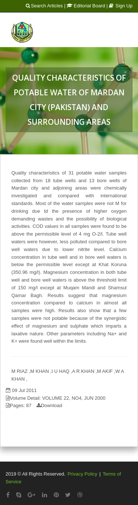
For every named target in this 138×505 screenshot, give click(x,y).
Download (51, 405)
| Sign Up (119, 5)
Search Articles (44, 5)
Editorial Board (86, 5)
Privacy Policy (82, 474)
